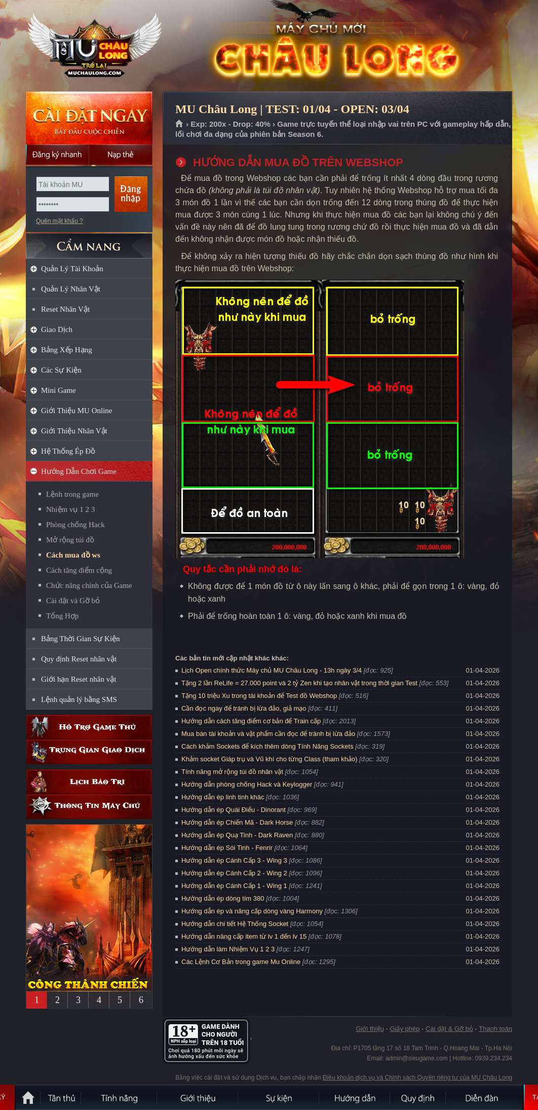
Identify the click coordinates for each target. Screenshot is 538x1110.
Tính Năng (120, 1097)
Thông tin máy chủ (89, 806)
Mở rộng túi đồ (70, 540)
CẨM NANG (89, 241)
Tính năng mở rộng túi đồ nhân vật (232, 771)
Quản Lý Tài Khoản (72, 269)
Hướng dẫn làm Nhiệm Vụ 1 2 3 (228, 949)
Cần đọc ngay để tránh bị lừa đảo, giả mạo (243, 708)
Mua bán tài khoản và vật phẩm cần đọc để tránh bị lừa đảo (268, 733)
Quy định (418, 1097)
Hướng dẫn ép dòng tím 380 (222, 898)
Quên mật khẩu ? (59, 221)
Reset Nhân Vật (65, 309)
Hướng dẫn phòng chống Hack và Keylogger (247, 784)
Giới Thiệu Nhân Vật (74, 431)
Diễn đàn (484, 1097)
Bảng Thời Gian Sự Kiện (80, 639)
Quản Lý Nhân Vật (70, 289)
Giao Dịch (56, 329)
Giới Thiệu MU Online (76, 410)
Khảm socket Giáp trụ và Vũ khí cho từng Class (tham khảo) (269, 759)
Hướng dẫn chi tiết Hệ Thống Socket (234, 924)
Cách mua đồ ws (73, 555)
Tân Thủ (61, 1097)
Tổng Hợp (62, 616)
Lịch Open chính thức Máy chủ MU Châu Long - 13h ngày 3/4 (271, 670)
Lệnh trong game (72, 494)
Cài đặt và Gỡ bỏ (73, 601)
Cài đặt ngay (89, 117)
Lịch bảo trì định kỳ (89, 781)
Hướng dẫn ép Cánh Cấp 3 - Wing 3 (234, 860)
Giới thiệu (369, 1028)
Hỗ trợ (89, 727)
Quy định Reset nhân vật (79, 659)
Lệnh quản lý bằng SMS (79, 699)
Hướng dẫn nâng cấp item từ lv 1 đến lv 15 (243, 936)
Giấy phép (404, 1028)
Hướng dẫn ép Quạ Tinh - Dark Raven (237, 835)
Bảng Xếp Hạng (66, 350)
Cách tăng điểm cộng (79, 570)
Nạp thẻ (120, 154)
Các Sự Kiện (61, 370)
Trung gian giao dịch (89, 751)
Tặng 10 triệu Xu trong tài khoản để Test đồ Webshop (259, 695)
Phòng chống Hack (75, 525)
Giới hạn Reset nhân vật (78, 679)
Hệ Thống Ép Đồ (68, 451)
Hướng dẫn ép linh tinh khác (222, 797)
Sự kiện (279, 1097)
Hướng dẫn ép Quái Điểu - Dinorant (233, 809)
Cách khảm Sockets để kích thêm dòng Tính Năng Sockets (268, 746)
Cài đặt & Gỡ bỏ (449, 1028)
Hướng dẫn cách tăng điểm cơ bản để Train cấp (251, 721)
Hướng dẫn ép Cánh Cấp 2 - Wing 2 (234, 873)
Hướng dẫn (355, 1097)
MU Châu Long (89, 46)
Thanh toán (495, 1028)
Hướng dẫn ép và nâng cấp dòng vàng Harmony (252, 911)
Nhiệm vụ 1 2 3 (70, 509)
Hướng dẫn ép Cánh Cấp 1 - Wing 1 (234, 886)
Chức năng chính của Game (89, 585)
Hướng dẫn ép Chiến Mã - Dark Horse (237, 822)
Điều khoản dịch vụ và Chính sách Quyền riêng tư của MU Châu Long (417, 1077)
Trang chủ (179, 124)
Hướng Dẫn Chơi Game (79, 471)
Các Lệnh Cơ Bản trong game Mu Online (240, 962)
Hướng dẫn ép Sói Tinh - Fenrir (227, 848)
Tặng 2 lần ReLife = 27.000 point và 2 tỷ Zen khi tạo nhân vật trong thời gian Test (299, 683)
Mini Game (58, 390)
